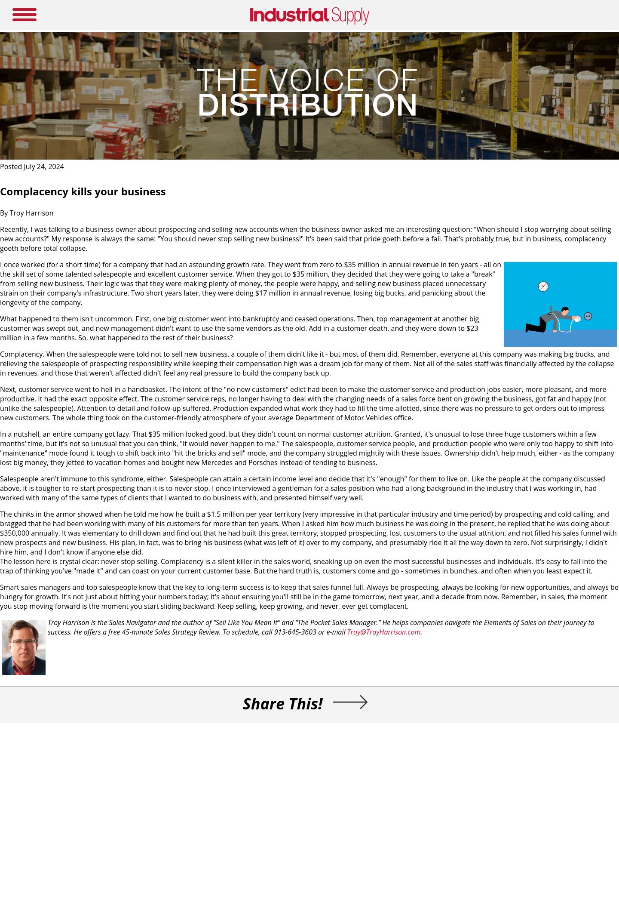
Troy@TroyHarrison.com (384, 632)
